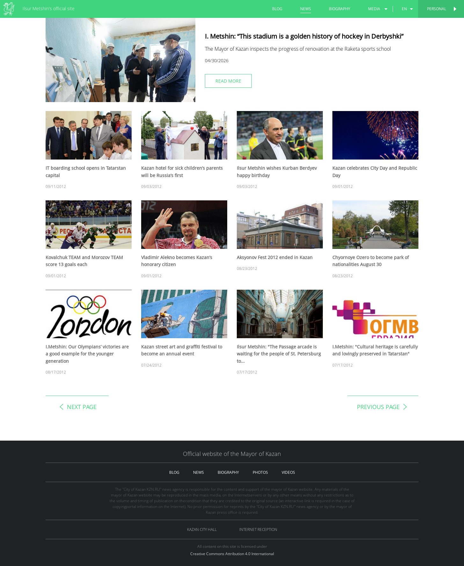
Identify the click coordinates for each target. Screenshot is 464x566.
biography (339, 8)
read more (228, 81)
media (374, 8)
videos (288, 472)
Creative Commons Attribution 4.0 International (232, 553)
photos (260, 472)
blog (277, 8)
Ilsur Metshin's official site (49, 8)
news (305, 8)
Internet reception (258, 529)
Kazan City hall (202, 529)
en (404, 8)
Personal (436, 8)
